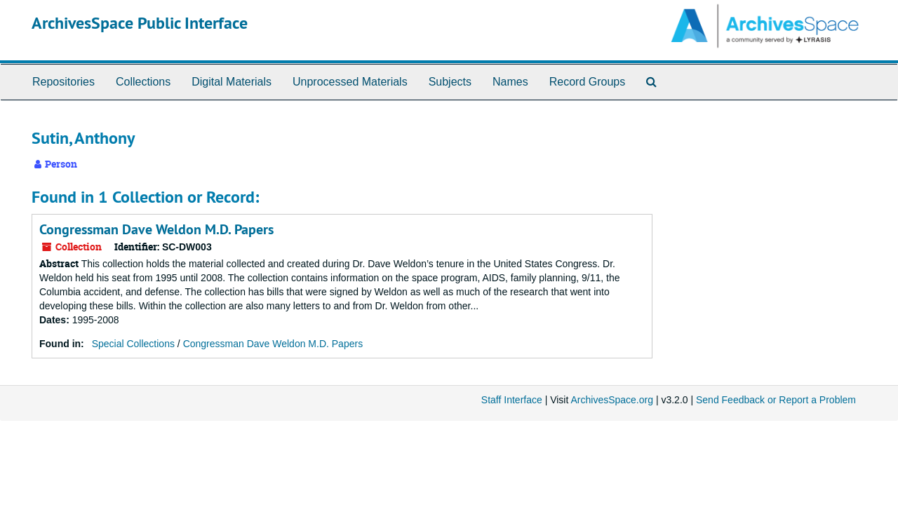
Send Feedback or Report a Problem (776, 399)
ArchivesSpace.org (611, 399)
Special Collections (133, 343)
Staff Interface (511, 399)
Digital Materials (232, 82)
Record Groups (587, 82)
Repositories (63, 82)
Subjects (450, 82)
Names (510, 82)
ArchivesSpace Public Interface (140, 23)
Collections (143, 82)
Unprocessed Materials (350, 82)
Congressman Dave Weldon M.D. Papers (156, 229)
